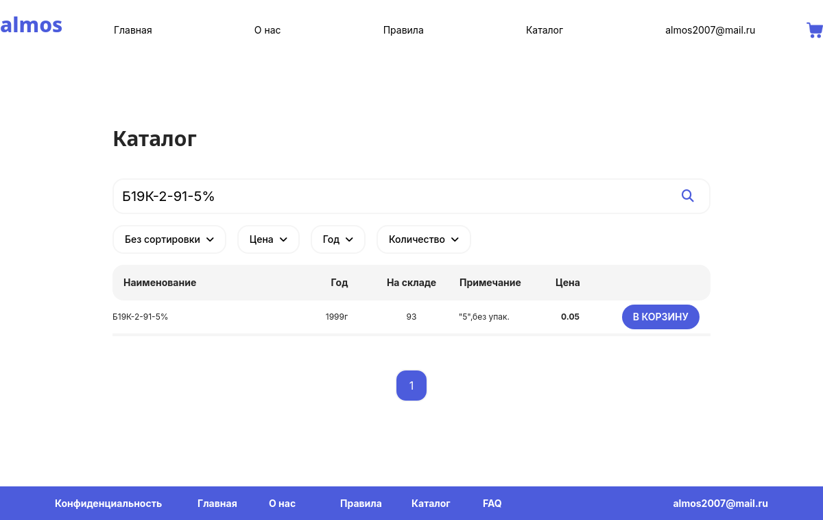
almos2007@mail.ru (710, 30)
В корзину (661, 316)
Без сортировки (169, 239)
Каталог (544, 30)
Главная (133, 30)
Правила (403, 30)
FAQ (492, 503)
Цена (268, 239)
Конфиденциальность (108, 503)
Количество (424, 239)
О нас (267, 30)
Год (338, 239)
